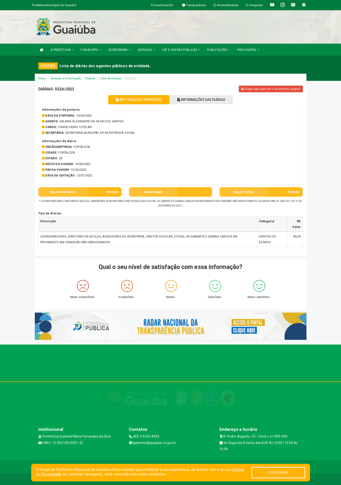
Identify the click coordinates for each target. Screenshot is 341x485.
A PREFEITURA (62, 50)
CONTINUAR (278, 472)
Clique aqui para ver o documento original (270, 89)
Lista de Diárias (110, 78)
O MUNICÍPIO (91, 50)
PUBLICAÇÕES (218, 50)
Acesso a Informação (66, 78)
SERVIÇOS (146, 50)
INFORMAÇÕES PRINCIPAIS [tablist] (136, 100)
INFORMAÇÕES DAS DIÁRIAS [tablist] (203, 100)
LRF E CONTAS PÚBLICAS (181, 50)
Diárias (90, 78)
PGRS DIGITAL (248, 50)
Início (42, 78)
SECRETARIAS (119, 50)
